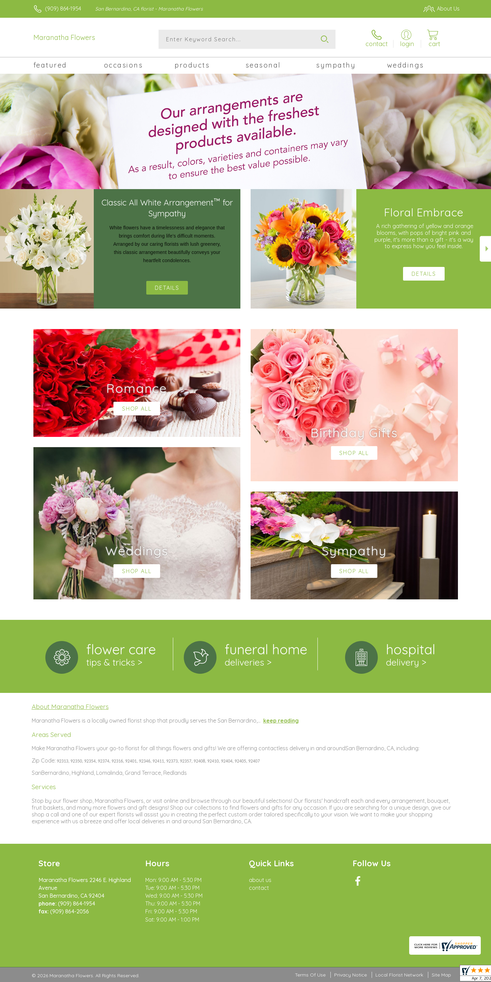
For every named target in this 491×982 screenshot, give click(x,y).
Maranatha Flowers (64, 37)
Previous (5, 248)
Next (485, 248)
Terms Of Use (310, 975)
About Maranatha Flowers (70, 706)
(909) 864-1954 (63, 8)
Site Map (441, 975)
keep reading (281, 720)
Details (167, 287)
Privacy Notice (350, 975)
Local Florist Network (399, 975)
